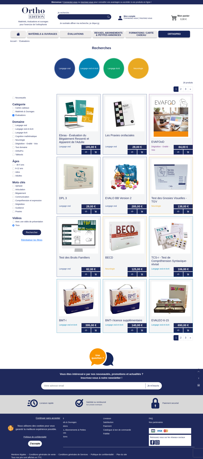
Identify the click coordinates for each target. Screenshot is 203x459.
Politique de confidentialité (35, 437)
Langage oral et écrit (89, 68)
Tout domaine (21, 147)
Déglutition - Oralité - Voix (26, 143)
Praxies (18, 211)
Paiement (107, 426)
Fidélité (106, 434)
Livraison (107, 418)
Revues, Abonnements (67, 430)
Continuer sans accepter (48, 418)
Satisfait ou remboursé (96, 403)
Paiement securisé (170, 403)
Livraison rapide (47, 403)
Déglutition (20, 204)
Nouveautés (20, 98)
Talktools (19, 154)
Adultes (18, 176)
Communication (22, 197)
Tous (17, 225)
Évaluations (75, 34)
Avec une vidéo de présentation (29, 221)
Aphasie (19, 186)
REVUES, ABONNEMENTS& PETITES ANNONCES (108, 34)
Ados (17, 172)
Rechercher (32, 232)
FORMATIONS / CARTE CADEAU (141, 34)
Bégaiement (20, 193)
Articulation (20, 189)
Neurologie (138, 68)
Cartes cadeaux (22, 108)
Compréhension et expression (28, 200)
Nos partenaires (156, 422)
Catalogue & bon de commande (117, 430)
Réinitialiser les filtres (31, 240)
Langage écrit (114, 68)
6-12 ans (19, 168)
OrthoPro (174, 34)
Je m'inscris (153, 386)
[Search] (81, 17)
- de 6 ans (19, 165)
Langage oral (64, 68)
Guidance (19, 208)
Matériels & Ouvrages (42, 34)
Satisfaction (108, 422)
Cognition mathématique (26, 136)
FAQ (151, 418)
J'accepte (35, 443)
